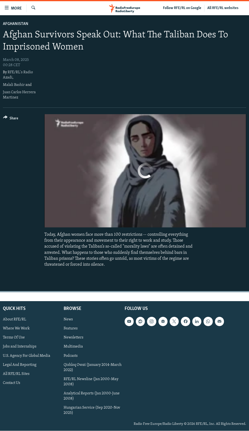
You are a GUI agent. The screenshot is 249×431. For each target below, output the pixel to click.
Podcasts (71, 356)
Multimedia (73, 347)
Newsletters (73, 338)
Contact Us (11, 383)
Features (71, 328)
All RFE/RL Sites (16, 374)
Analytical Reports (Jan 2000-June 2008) (92, 396)
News (68, 319)
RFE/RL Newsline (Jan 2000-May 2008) (91, 381)
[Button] (10, 119)
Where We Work (16, 328)
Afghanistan (15, 24)
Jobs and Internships (19, 347)
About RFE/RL (14, 319)
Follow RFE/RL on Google (182, 8)
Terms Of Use (14, 338)
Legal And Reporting (19, 365)
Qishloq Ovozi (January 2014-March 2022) (93, 367)
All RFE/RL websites (223, 8)
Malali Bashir (14, 85)
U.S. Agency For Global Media (26, 356)
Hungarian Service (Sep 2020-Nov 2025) (92, 410)
